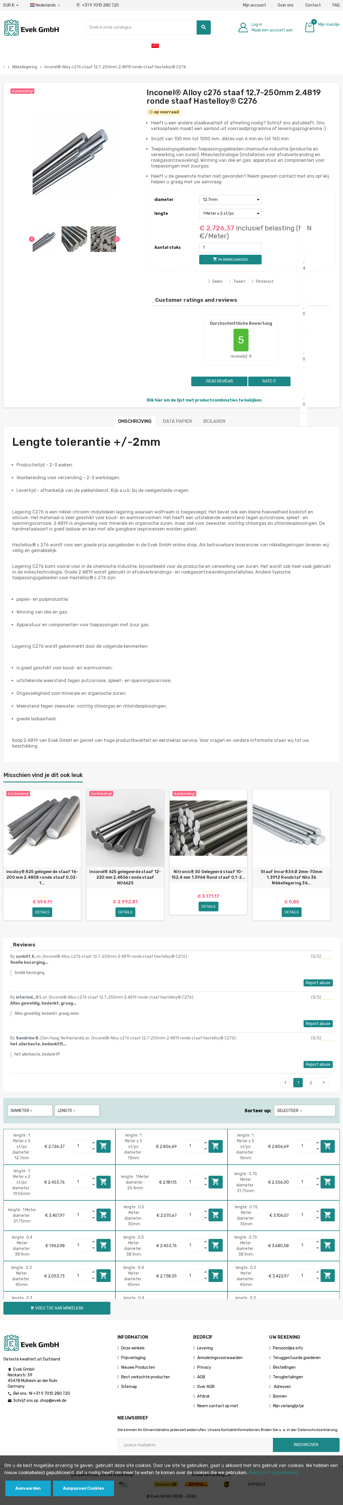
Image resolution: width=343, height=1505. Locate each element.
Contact (313, 5)
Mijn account (254, 5)
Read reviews (219, 381)
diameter (164, 199)
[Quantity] (82, 1146)
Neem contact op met (217, 1406)
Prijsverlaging (133, 1357)
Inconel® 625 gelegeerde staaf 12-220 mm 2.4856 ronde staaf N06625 (125, 877)
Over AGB (205, 1386)
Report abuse (318, 982)
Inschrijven (306, 1444)
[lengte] (230, 213)
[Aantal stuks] (230, 247)
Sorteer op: (258, 1110)
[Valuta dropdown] (10, 5)
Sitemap (129, 1386)
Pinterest (262, 281)
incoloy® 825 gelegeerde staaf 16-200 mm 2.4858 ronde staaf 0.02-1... (42, 877)
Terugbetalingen (288, 1377)
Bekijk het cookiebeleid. (274, 1472)
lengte (161, 213)
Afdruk (203, 1396)
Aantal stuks (167, 247)
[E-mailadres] (195, 1445)
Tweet (237, 281)
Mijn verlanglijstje (288, 1406)
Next (324, 1082)
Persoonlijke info (288, 1348)
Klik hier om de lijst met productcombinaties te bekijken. (204, 400)
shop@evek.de (53, 1400)
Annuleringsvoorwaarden (220, 1357)
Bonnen (280, 1396)
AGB (201, 1377)
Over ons (286, 5)
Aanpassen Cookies (83, 1488)
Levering (205, 1348)
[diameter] (230, 200)
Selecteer (290, 1110)
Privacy (204, 1367)
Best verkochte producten (145, 1377)
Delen (216, 281)
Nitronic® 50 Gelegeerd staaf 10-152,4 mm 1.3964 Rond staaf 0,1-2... (208, 874)
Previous (285, 1082)
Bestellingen (284, 1367)
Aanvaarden (28, 1488)
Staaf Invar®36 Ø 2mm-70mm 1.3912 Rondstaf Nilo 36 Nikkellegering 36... (291, 877)
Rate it (269, 381)
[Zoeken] (148, 27)
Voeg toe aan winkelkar (104, 1146)
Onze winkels (133, 1348)
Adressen (282, 1386)
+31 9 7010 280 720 (97, 5)
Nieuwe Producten (138, 1367)
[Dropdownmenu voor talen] (45, 5)
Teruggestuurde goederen (297, 1357)
